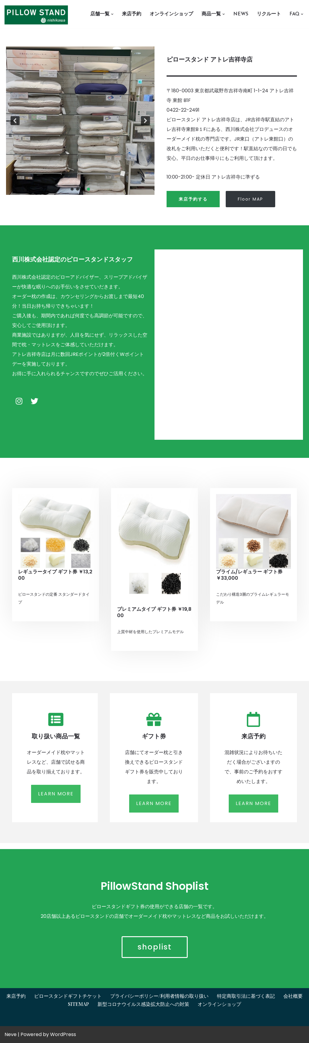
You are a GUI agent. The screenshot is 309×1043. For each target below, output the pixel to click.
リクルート (269, 14)
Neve (11, 1034)
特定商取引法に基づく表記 (246, 996)
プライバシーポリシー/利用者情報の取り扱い (159, 996)
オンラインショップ (171, 14)
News (240, 14)
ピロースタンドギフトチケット (68, 996)
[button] (112, 14)
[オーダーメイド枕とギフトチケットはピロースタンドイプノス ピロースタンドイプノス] (38, 14)
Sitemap (78, 1004)
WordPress (63, 1034)
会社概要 (293, 996)
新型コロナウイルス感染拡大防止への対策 (143, 1004)
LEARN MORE (56, 793)
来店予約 (131, 14)
